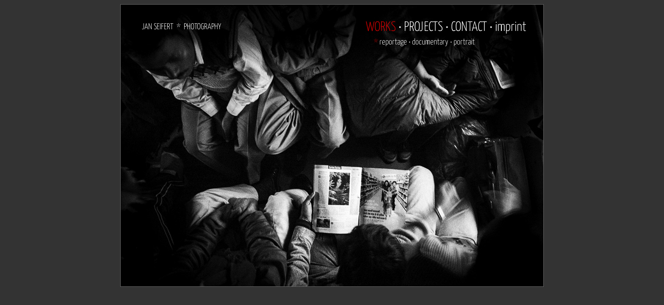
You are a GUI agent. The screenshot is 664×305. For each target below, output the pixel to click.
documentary (430, 42)
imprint (510, 27)
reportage (393, 42)
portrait (464, 42)
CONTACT (469, 27)
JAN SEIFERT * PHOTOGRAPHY (181, 27)
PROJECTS (423, 27)
